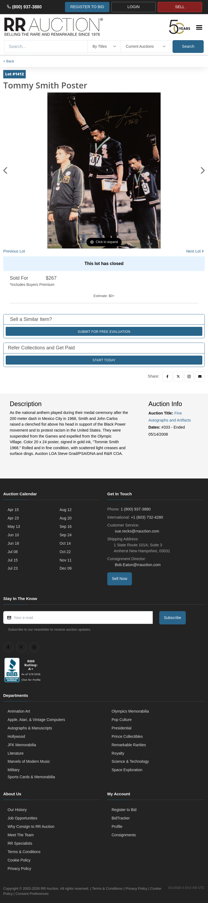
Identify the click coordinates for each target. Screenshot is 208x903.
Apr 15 (13, 510)
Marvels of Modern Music (29, 761)
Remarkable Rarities (129, 745)
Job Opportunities (22, 818)
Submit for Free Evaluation (104, 332)
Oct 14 (65, 543)
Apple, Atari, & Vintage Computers (36, 719)
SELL (179, 7)
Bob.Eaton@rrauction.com (137, 565)
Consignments (124, 835)
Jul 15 (13, 560)
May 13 (14, 526)
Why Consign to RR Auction (31, 826)
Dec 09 (66, 568)
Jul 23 (13, 568)
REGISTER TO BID (87, 7)
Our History (17, 810)
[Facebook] (167, 376)
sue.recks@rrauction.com (136, 531)
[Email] (200, 376)
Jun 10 (13, 535)
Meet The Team (21, 835)
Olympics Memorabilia (130, 711)
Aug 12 (66, 510)
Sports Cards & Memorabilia (31, 777)
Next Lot (193, 251)
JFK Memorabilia (22, 745)
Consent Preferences (43, 894)
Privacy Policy (19, 868)
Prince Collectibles (127, 736)
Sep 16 (66, 526)
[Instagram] (189, 376)
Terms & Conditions (24, 852)
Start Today (104, 360)
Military (14, 770)
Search (188, 46)
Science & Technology (130, 761)
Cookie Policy (19, 860)
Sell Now (119, 578)
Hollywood (16, 736)
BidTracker (121, 818)
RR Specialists (20, 843)
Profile (117, 826)
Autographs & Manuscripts (30, 728)
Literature (16, 753)
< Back (8, 61)
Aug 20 (66, 518)
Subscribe (172, 617)
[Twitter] (178, 376)
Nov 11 (66, 560)
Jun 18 (13, 543)
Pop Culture (122, 719)
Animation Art (19, 711)
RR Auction (49, 888)
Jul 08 (13, 552)
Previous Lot (14, 251)
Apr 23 (13, 518)
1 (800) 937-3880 (136, 509)
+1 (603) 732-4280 (147, 517)
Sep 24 (66, 535)
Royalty (118, 753)
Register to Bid (124, 810)
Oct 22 (65, 552)
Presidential (121, 728)
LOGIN (134, 7)
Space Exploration (127, 770)
